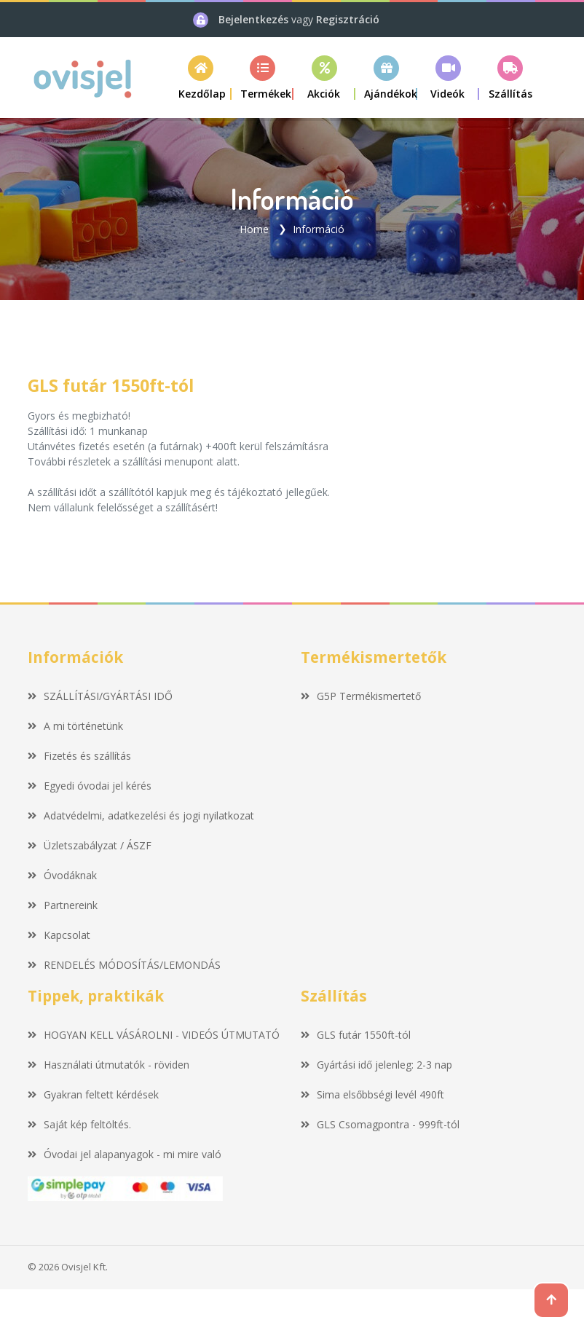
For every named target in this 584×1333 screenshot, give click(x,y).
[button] (262, 77)
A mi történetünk (75, 726)
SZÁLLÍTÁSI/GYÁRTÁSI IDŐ (100, 696)
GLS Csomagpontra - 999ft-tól (380, 1124)
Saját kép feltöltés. (79, 1124)
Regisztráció (347, 19)
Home (254, 229)
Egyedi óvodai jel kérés (89, 786)
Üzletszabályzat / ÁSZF (89, 845)
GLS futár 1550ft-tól (356, 1035)
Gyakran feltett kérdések (93, 1094)
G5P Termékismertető (361, 696)
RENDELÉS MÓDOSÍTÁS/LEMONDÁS (124, 965)
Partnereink (63, 905)
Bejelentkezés (254, 19)
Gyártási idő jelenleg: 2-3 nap (376, 1064)
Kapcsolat (59, 935)
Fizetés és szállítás (79, 756)
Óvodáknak (62, 875)
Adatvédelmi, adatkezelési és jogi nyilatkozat (141, 815)
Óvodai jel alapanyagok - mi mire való (124, 1154)
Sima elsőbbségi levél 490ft (372, 1094)
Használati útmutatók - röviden (108, 1064)
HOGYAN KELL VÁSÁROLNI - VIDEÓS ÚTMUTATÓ (154, 1035)
